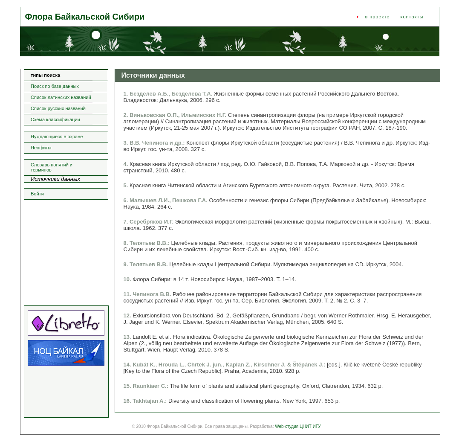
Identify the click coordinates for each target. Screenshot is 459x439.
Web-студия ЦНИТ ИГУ (297, 426)
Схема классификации (55, 119)
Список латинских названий (61, 97)
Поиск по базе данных (55, 86)
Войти (37, 193)
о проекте (377, 16)
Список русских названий (58, 108)
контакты (411, 16)
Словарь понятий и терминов (51, 167)
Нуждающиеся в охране (57, 136)
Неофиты (41, 147)
